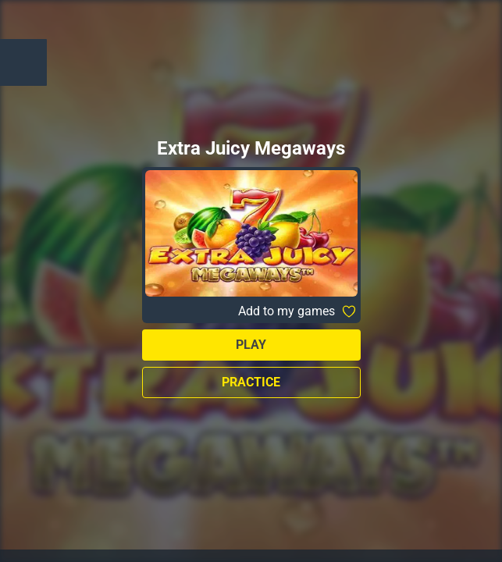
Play (251, 344)
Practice (251, 382)
